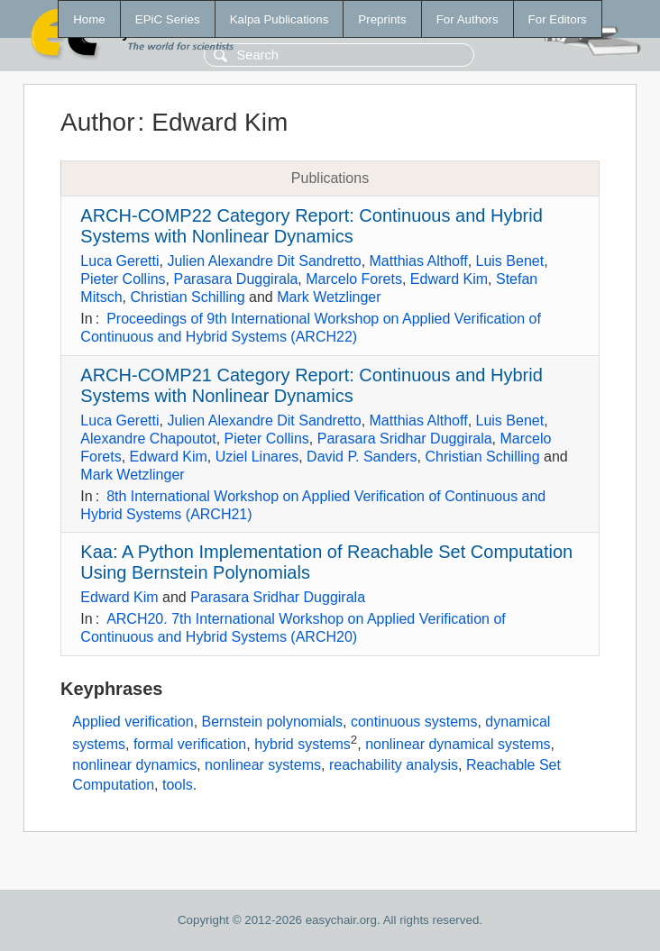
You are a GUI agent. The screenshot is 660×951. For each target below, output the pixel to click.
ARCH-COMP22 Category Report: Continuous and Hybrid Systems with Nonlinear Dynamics (311, 226)
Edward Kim (449, 279)
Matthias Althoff (419, 261)
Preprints (382, 19)
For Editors (557, 19)
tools (177, 784)
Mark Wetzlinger (328, 297)
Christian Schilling (187, 297)
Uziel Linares (256, 456)
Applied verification (132, 721)
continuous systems (414, 721)
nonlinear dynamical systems (457, 745)
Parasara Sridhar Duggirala (404, 438)
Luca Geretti (119, 261)
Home (89, 19)
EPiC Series (167, 19)
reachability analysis (393, 765)
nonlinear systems (263, 765)
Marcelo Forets (354, 279)
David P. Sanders (362, 456)
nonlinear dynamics (134, 765)
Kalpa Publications (279, 19)
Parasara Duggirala (235, 279)
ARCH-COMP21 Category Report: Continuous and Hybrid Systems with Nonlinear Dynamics (311, 385)
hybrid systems (302, 745)
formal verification (189, 745)
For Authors (467, 19)
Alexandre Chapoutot (147, 438)
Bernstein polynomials (273, 721)
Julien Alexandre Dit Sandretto (264, 261)
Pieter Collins (122, 279)
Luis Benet (510, 261)
